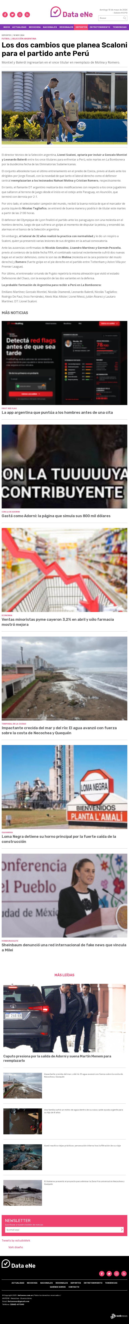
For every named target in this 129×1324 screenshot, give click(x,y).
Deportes (81, 27)
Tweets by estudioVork (16, 1240)
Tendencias (120, 27)
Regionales (66, 27)
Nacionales (50, 27)
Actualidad (19, 27)
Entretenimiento (100, 27)
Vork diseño (15, 1247)
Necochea (35, 27)
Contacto (74, 1287)
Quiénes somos (58, 1287)
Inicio (6, 27)
